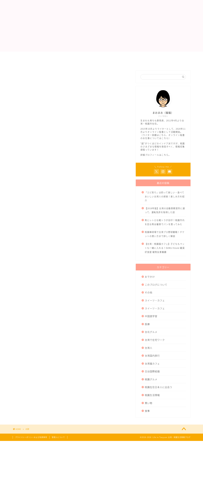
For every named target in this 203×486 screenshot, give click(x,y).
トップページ (24, 55)
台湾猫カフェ (152, 363)
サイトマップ (77, 62)
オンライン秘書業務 (102, 55)
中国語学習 (151, 316)
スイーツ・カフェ (155, 300)
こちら (162, 134)
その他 (148, 292)
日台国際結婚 (152, 371)
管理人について (49, 55)
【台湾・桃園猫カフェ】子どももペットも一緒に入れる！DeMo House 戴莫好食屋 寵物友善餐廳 (165, 247)
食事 (147, 411)
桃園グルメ (151, 379)
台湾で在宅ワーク (155, 340)
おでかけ (150, 276)
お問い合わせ (130, 55)
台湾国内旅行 (152, 355)
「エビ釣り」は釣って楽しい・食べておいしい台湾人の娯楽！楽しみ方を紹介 (165, 196)
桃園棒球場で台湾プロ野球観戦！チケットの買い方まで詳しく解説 (165, 234)
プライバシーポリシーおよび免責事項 (39, 62)
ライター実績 (74, 55)
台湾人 (148, 348)
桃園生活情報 (152, 395)
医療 (147, 324)
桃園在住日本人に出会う (158, 387)
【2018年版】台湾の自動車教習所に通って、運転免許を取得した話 (165, 210)
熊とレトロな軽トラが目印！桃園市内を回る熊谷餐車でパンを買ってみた (165, 222)
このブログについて (156, 284)
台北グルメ (151, 332)
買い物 (148, 403)
